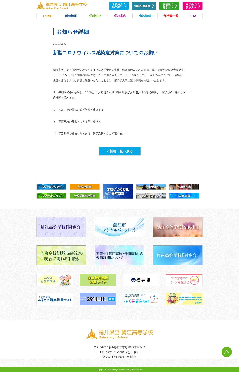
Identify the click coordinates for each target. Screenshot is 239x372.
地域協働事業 (142, 6)
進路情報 (145, 16)
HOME (47, 16)
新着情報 (71, 16)
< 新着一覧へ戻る (120, 151)
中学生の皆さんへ (191, 6)
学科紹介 (95, 16)
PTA (193, 16)
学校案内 (120, 16)
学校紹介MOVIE (117, 6)
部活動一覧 (170, 16)
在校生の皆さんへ (168, 6)
